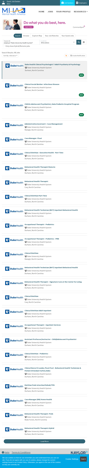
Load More (44, 441)
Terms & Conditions (21, 452)
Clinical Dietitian (31, 253)
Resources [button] (80, 11)
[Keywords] (21, 42)
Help (5, 452)
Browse (26, 36)
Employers (81, 2)
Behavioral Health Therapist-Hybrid (39, 428)
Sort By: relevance (9, 56)
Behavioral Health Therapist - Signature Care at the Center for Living (53, 282)
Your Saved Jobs (68, 36)
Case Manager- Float (33, 138)
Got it (83, 459)
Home (41, 11)
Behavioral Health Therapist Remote (40, 167)
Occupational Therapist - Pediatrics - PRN (42, 239)
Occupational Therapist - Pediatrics (39, 224)
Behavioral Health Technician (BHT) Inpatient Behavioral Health (51, 210)
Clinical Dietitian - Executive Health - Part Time (44, 152)
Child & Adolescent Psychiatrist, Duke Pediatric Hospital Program (52, 104)
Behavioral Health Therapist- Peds (39, 414)
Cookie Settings (72, 459)
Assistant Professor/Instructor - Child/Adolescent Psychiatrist (50, 339)
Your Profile (63, 11)
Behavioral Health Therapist (36, 181)
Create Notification (77, 56)
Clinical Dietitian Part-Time (36, 196)
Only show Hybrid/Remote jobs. (17, 46)
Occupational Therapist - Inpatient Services (43, 325)
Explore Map (37, 36)
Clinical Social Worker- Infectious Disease (42, 84)
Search (17, 36)
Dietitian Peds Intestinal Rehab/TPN (40, 385)
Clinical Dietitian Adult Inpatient (38, 310)
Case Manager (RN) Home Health (38, 399)
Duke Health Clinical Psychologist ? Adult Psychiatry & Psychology (52, 64)
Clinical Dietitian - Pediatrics (36, 353)
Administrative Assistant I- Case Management (44, 124)
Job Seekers (67, 2)
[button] (83, 42)
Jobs (50, 11)
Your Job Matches (52, 36)
